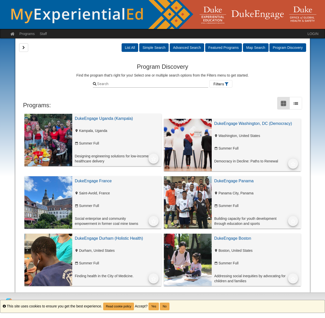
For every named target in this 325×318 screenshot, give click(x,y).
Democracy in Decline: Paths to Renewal (246, 161)
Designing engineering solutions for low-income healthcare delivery (112, 158)
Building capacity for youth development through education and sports (245, 221)
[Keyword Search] (152, 84)
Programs (27, 34)
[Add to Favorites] (154, 159)
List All (130, 48)
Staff (43, 34)
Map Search (255, 48)
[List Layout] (296, 103)
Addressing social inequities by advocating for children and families (249, 278)
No (164, 306)
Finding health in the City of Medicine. (104, 276)
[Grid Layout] (283, 103)
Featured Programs (223, 48)
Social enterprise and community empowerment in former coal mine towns (106, 221)
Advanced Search (187, 48)
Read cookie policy (118, 306)
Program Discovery (288, 48)
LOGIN (312, 34)
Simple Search (153, 48)
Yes (153, 306)
